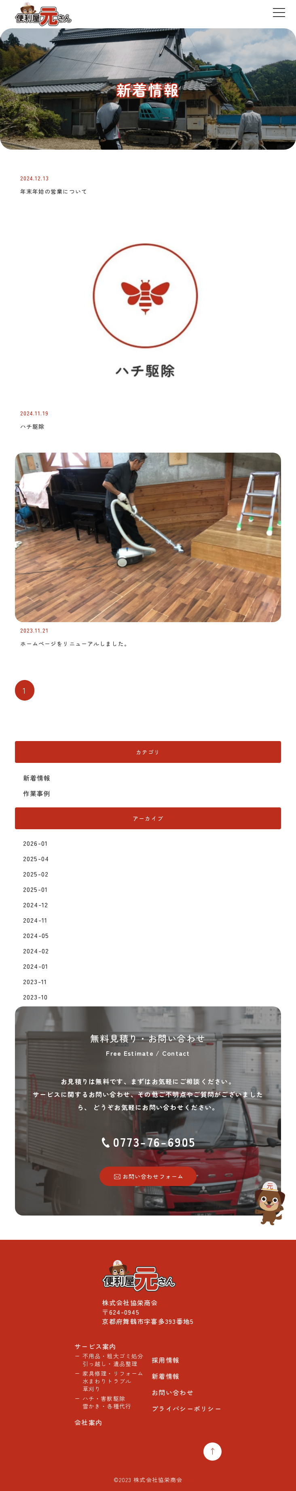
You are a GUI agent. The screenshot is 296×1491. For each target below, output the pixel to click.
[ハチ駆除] (148, 402)
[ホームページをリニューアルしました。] (148, 619)
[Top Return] (212, 1451)
